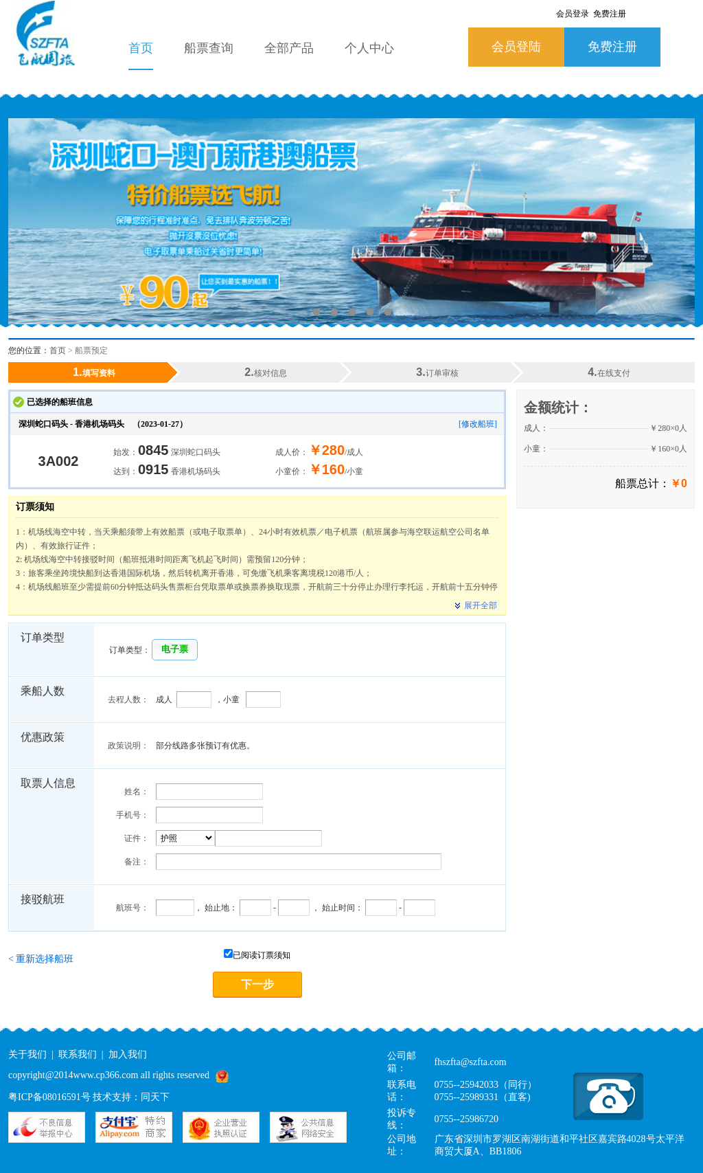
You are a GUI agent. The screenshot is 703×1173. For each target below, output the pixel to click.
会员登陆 (516, 47)
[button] (175, 649)
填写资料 (94, 372)
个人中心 (369, 48)
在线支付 (609, 372)
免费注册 (612, 47)
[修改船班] (478, 424)
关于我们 (27, 1054)
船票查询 (208, 48)
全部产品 (289, 48)
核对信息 (265, 372)
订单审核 (437, 372)
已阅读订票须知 (257, 955)
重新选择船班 (40, 959)
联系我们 (77, 1054)
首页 (140, 48)
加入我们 (127, 1054)
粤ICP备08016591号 (49, 1097)
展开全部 (473, 605)
